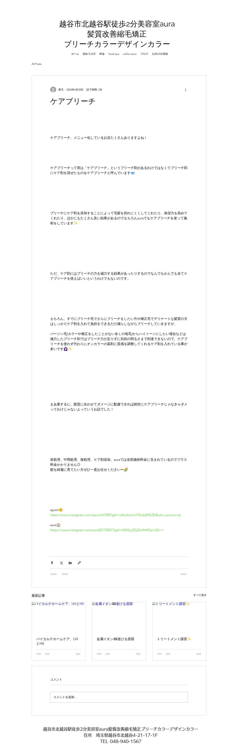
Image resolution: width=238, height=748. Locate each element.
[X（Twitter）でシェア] (61, 562)
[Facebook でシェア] (52, 562)
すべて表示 (199, 595)
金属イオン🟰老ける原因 (115, 639)
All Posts (36, 64)
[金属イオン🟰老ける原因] (119, 617)
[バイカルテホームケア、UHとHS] (59, 617)
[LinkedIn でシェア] (70, 562)
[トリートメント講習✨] (179, 617)
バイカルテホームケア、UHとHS (57, 641)
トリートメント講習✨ (174, 639)
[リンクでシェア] (79, 562)
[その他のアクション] (185, 89)
